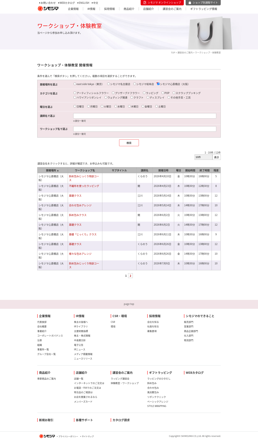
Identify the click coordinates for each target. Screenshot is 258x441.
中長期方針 (80, 340)
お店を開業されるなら (85, 396)
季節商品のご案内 (46, 378)
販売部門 (188, 322)
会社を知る (153, 322)
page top (129, 304)
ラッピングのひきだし (159, 378)
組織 (39, 344)
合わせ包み (153, 387)
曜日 (178, 170)
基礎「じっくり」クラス (83, 234)
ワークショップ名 (85, 170)
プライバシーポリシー (68, 436)
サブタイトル (119, 170)
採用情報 (109, 8)
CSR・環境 (120, 316)
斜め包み (152, 383)
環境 (113, 326)
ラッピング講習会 (120, 378)
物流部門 (188, 340)
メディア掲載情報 (83, 354)
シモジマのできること (200, 316)
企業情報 (73, 8)
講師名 (144, 170)
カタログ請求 (121, 420)
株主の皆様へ (81, 322)
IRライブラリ (81, 326)
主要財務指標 (81, 331)
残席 (216, 170)
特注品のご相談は (83, 392)
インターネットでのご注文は (89, 383)
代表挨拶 (42, 322)
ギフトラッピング (160, 372)
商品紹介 (129, 8)
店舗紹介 (148, 8)
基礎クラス (75, 195)
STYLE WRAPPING (156, 406)
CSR (113, 322)
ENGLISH (84, 2)
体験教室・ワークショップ (125, 383)
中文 (95, 2)
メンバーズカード (83, 401)
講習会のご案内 (172, 8)
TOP (173, 52)
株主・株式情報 (82, 335)
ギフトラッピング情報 (203, 8)
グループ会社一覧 (46, 354)
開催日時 (163, 170)
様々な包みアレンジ (80, 253)
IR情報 (91, 8)
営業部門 (188, 326)
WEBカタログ (67, 2)
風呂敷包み (153, 392)
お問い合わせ (48, 2)
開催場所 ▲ (52, 170)
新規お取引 (46, 420)
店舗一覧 (78, 378)
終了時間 (205, 170)
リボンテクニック (156, 396)
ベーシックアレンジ (157, 401)
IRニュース (79, 349)
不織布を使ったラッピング (84, 186)
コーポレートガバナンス (50, 335)
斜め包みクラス (78, 215)
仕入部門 (188, 335)
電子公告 (78, 344)
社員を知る (153, 326)
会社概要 (42, 326)
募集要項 (152, 331)
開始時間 (190, 170)
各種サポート (84, 420)
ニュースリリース (83, 358)
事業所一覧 (43, 349)
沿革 (39, 340)
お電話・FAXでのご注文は (87, 387)
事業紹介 (42, 331)
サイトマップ (88, 436)
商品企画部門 (191, 331)
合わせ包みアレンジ (80, 205)
